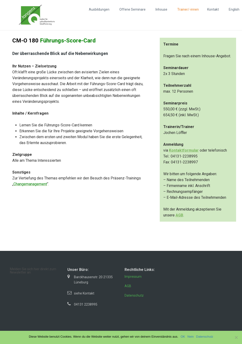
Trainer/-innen (188, 9)
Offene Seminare (132, 9)
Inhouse (161, 9)
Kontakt (213, 9)
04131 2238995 (85, 304)
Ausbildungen (99, 9)
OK (183, 336)
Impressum (133, 276)
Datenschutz (134, 295)
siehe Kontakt (84, 293)
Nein (190, 336)
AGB (128, 286)
